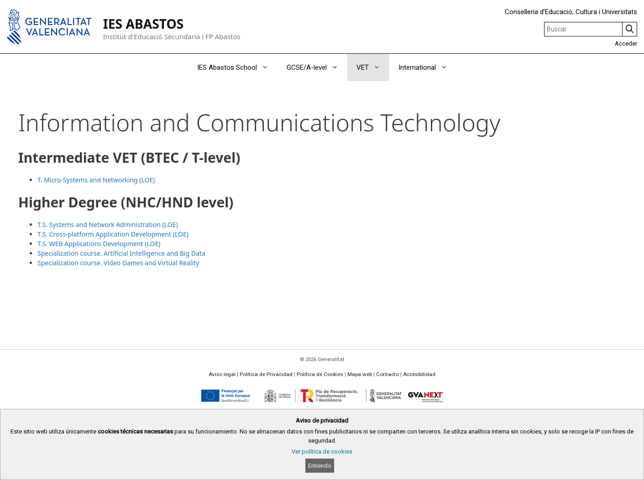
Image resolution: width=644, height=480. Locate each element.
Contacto (387, 374)
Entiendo (319, 465)
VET (372, 67)
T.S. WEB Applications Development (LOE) (98, 243)
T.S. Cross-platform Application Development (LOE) (112, 234)
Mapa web (359, 374)
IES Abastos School (237, 67)
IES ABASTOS (143, 23)
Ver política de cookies (322, 451)
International (427, 67)
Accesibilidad (419, 374)
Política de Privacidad (266, 374)
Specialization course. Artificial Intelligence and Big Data (121, 253)
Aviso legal (222, 374)
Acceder (626, 43)
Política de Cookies (320, 374)
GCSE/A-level (317, 67)
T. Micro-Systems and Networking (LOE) (96, 179)
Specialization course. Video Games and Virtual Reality (118, 262)
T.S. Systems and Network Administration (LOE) (107, 224)
